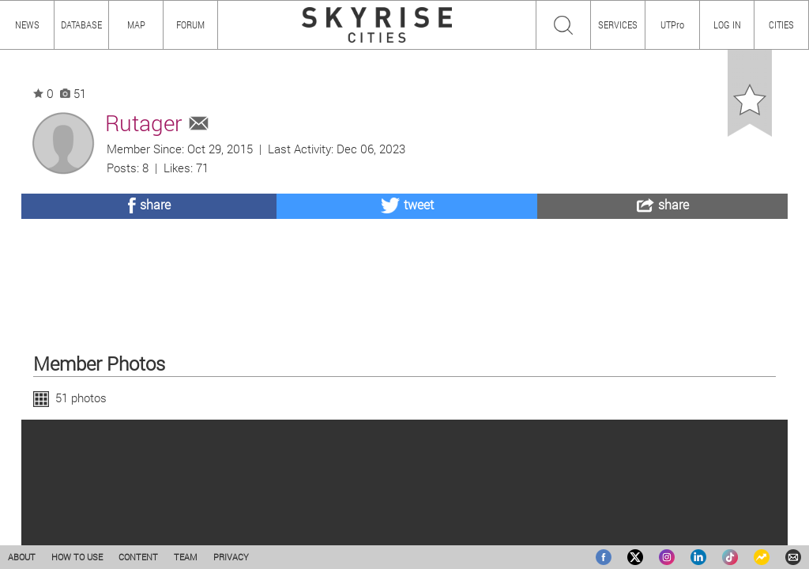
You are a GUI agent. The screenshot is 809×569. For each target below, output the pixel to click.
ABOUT (22, 557)
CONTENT (138, 557)
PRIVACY (231, 557)
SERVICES (618, 24)
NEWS (27, 24)
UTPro (672, 24)
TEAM (186, 557)
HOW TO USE (77, 557)
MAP (136, 24)
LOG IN (727, 24)
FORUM (190, 24)
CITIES (781, 24)
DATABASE (81, 24)
